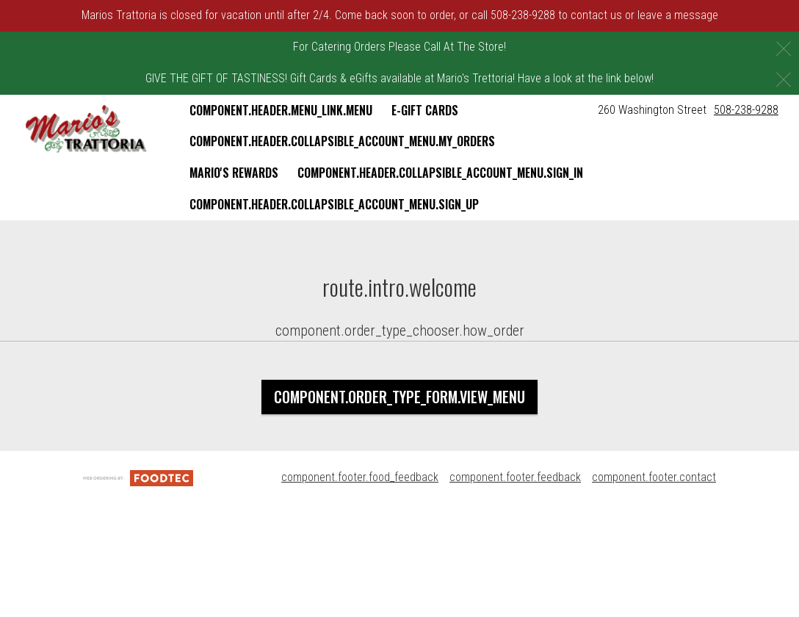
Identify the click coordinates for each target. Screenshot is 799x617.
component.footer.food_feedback (359, 477)
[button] (86, 129)
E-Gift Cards (424, 110)
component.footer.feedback (515, 477)
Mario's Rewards (233, 172)
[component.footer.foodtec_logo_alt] (138, 477)
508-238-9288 (746, 110)
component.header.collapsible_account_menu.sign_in (440, 172)
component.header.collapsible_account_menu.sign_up (334, 204)
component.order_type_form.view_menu (399, 397)
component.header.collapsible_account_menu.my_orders (342, 141)
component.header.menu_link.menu (280, 110)
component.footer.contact (654, 477)
